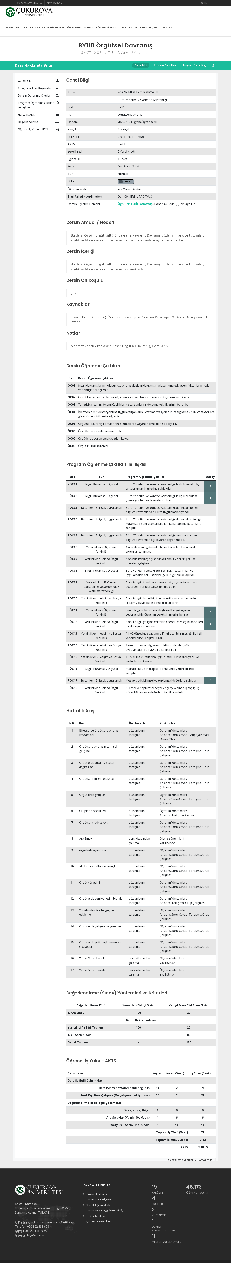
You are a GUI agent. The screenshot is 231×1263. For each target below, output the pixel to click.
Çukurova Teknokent (99, 1208)
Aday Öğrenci (54, 2)
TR (205, 3)
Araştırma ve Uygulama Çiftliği (104, 1197)
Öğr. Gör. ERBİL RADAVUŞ (135, 191)
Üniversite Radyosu (98, 1186)
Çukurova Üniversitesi (29, 2)
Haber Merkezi (95, 1203)
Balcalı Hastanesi (96, 1181)
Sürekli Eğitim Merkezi (99, 1192)
